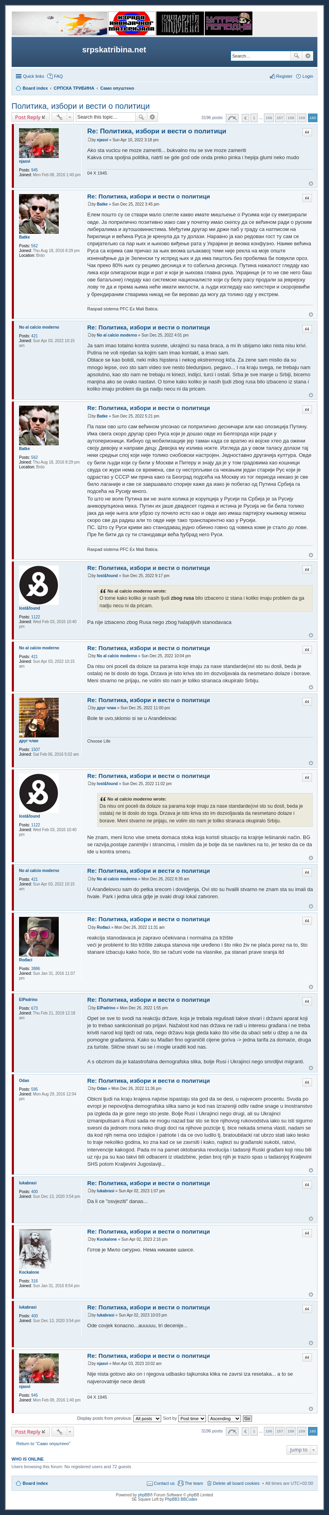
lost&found (29, 608)
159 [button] (301, 118)
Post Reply (27, 117)
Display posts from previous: (119, 1418)
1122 (35, 617)
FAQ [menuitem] (58, 76)
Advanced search (307, 56)
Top (311, 183)
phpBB (144, 1495)
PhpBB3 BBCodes (181, 1499)
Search (296, 56)
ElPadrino (28, 999)
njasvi (24, 161)
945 (34, 170)
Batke (24, 237)
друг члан (28, 741)
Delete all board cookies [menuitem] (236, 1483)
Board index (35, 1483)
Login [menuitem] (307, 76)
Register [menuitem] (284, 76)
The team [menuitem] (194, 1483)
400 (34, 1192)
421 (34, 336)
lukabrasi (28, 1183)
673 (34, 1008)
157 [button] (280, 118)
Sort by (184, 1418)
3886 (35, 968)
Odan (24, 1080)
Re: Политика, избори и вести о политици (157, 131)
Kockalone (29, 1272)
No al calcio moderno (39, 327)
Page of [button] (232, 118)
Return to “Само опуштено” (43, 1443)
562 (34, 246)
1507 (35, 749)
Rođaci (25, 960)
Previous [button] (245, 118)
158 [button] (290, 118)
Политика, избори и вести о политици (81, 106)
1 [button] (254, 118)
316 (34, 1281)
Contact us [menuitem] (164, 1483)
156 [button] (269, 118)
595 (34, 1089)
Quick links (33, 76)
